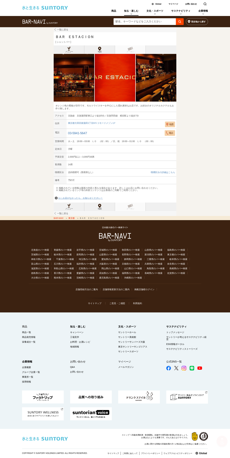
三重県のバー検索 (156, 259)
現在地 (198, 21)
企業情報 (203, 10)
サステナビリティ (180, 10)
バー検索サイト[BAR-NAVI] (40, 22)
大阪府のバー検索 (108, 264)
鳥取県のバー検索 (156, 268)
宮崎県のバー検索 (85, 277)
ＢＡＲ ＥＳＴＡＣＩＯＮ (74, 37)
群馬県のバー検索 (85, 254)
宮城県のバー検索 (108, 250)
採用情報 (26, 381)
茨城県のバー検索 (40, 254)
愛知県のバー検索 (110, 259)
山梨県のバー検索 (108, 254)
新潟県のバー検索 (153, 254)
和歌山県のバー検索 (64, 268)
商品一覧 (26, 332)
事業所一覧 (27, 377)
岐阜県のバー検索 (178, 259)
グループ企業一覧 (31, 372)
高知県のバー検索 (108, 273)
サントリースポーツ (128, 351)
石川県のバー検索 (63, 264)
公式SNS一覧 (174, 361)
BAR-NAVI (59, 218)
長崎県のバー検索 (153, 273)
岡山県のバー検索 (110, 268)
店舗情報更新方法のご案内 (116, 289)
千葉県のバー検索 (65, 259)
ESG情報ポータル (175, 344)
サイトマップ (94, 303)
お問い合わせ (191, 4)
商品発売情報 (28, 337)
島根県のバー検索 (178, 268)
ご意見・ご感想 (117, 303)
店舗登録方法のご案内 (87, 289)
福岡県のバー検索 (131, 273)
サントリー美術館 (127, 337)
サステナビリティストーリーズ (182, 349)
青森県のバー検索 (63, 250)
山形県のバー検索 (153, 250)
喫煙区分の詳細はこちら (163, 172)
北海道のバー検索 (40, 250)
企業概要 (26, 367)
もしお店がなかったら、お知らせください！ (80, 198)
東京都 (71, 218)
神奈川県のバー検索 (41, 259)
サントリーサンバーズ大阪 (131, 342)
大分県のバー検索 (40, 277)
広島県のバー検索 (88, 268)
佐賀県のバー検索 (176, 273)
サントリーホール (127, 332)
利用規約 (137, 303)
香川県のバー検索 (63, 273)
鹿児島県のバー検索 (109, 277)
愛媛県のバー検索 (85, 273)
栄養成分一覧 (28, 342)
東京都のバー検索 (176, 254)
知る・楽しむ (131, 10)
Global (158, 4)
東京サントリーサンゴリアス (132, 346)
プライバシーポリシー (150, 453)
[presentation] (173, 77)
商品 (113, 10)
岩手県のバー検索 (85, 250)
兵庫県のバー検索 (153, 264)
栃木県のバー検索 (63, 254)
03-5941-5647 (77, 133)
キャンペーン (77, 332)
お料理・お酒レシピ (80, 342)
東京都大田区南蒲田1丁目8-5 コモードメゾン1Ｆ (92, 123)
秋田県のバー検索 (131, 250)
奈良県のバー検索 (176, 264)
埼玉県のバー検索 (88, 259)
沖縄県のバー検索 (133, 277)
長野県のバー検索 (131, 254)
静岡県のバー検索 (133, 259)
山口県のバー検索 (133, 268)
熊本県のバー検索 (63, 277)
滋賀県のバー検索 (40, 268)
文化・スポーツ (154, 10)
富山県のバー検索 (40, 264)
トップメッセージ (175, 332)
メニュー (69, 52)
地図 (100, 52)
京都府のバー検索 (131, 264)
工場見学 (74, 337)
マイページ (173, 4)
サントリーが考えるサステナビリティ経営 (186, 338)
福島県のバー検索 (176, 250)
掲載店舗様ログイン (144, 289)
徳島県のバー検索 (40, 273)
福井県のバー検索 (85, 264)
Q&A (72, 367)
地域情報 (74, 346)
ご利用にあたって (130, 453)
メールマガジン (126, 367)
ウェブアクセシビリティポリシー (178, 453)
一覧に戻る (62, 29)
